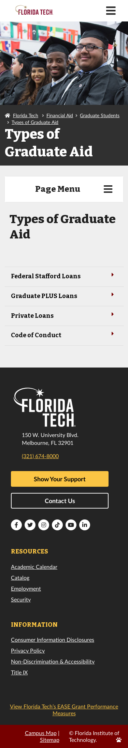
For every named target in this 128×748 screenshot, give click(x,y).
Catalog (20, 577)
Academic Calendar (34, 566)
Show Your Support (60, 479)
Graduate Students (99, 115)
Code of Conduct (64, 334)
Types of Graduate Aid (35, 122)
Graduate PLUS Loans (64, 295)
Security (21, 599)
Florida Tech (25, 115)
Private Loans (64, 315)
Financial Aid (59, 115)
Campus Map (41, 733)
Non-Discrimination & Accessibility (53, 661)
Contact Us (60, 500)
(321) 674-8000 (40, 456)
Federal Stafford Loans (64, 275)
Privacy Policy (28, 650)
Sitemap (49, 739)
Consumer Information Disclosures (52, 639)
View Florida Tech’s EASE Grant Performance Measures (64, 709)
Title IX (19, 672)
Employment (26, 588)
